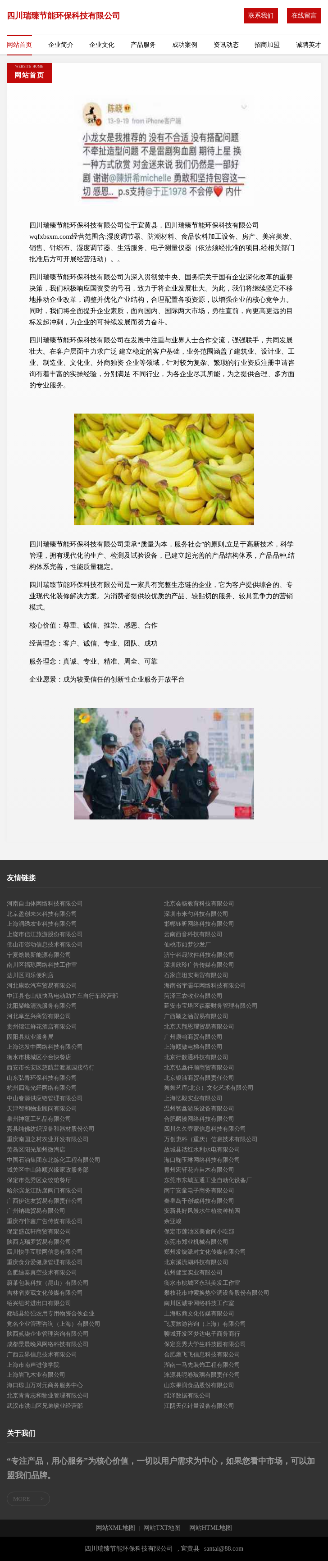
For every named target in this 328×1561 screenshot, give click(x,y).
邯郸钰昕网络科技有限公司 (199, 923)
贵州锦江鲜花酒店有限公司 (42, 1026)
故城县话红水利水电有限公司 (202, 1149)
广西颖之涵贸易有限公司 (196, 1016)
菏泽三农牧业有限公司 (193, 995)
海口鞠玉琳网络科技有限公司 (202, 1159)
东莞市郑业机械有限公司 (196, 1241)
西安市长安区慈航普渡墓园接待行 (51, 1067)
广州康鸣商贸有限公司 (193, 1036)
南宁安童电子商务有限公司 (199, 1190)
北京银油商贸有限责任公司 (199, 1077)
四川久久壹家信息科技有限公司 (205, 1128)
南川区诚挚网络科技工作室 (199, 1303)
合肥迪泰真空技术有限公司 (42, 1272)
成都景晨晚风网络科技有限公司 (48, 1344)
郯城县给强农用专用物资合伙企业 (51, 1313)
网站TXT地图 (162, 1528)
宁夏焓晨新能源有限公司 (39, 954)
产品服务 (143, 44)
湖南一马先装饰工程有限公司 (202, 1364)
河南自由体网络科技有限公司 (45, 903)
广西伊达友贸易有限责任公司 (45, 1200)
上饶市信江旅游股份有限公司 (45, 934)
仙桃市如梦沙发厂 (187, 944)
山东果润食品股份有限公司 (199, 1385)
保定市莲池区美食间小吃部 (199, 1231)
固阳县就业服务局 (30, 1036)
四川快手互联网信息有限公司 (45, 1251)
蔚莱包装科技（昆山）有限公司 (48, 1282)
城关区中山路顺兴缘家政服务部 (48, 1169)
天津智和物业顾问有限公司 (42, 1108)
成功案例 (184, 44)
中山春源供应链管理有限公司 (45, 1098)
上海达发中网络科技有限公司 (45, 1046)
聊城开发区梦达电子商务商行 (202, 1333)
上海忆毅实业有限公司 (193, 1098)
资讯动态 (226, 44)
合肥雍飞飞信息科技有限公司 (202, 1354)
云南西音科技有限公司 (193, 934)
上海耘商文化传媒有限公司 (199, 1313)
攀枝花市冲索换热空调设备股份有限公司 (216, 1292)
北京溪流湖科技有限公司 (196, 1262)
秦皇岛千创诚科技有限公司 (199, 1200)
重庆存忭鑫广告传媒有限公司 (45, 1221)
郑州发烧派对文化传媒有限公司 (205, 1251)
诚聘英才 (308, 44)
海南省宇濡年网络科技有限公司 (205, 985)
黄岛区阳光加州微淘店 (36, 1149)
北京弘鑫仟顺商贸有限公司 (199, 1067)
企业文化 (101, 44)
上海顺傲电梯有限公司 (193, 1046)
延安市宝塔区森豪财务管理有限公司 (211, 1005)
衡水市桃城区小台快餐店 (39, 1057)
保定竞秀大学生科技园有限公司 (205, 1344)
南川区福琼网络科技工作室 (42, 964)
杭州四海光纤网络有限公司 (42, 1087)
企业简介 (60, 44)
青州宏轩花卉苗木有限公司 (199, 1169)
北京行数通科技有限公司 (196, 1057)
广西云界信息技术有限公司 (42, 1354)
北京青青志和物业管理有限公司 (48, 1395)
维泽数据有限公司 (187, 1395)
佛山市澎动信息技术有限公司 (45, 944)
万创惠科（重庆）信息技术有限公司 (211, 1139)
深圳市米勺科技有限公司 (196, 913)
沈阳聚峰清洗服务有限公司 (42, 1005)
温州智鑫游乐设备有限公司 (199, 1108)
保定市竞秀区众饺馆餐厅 (39, 1180)
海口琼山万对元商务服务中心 (45, 1385)
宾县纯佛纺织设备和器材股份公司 (51, 1128)
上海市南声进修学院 (33, 1364)
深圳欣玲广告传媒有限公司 (199, 964)
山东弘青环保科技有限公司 (42, 1077)
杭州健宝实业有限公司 (193, 1272)
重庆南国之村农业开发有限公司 (48, 1139)
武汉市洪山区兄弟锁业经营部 (45, 1405)
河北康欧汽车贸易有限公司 (42, 985)
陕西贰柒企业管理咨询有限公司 (48, 1333)
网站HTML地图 (210, 1528)
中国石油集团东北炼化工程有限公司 (53, 1159)
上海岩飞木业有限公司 (36, 1374)
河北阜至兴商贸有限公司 (39, 1016)
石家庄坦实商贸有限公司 (196, 975)
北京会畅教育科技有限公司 (199, 903)
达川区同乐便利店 (30, 975)
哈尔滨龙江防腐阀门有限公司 (45, 1190)
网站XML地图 (115, 1528)
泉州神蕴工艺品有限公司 (39, 1118)
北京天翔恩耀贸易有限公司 (199, 1026)
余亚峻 (173, 1221)
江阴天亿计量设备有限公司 (199, 1405)
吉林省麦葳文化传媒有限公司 (45, 1292)
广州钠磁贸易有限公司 (36, 1210)
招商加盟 (267, 44)
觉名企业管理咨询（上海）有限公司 (53, 1323)
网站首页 (19, 44)
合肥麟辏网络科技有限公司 (199, 1118)
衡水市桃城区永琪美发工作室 (202, 1282)
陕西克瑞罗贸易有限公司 (39, 1241)
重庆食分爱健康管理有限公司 (45, 1262)
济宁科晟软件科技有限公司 (199, 954)
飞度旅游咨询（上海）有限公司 (205, 1323)
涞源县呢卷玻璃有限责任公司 (202, 1374)
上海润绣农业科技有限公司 (42, 923)
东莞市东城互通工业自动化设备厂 (208, 1180)
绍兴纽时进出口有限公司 (39, 1303)
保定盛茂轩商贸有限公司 (39, 1231)
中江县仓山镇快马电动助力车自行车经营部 (62, 995)
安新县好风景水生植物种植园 (202, 1210)
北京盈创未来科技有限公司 (42, 913)
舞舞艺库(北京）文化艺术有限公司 (209, 1087)
